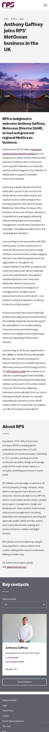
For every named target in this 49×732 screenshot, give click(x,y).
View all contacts (24, 682)
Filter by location (9, 599)
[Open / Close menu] (45, 5)
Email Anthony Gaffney (14, 662)
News (22, 19)
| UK (15, 669)
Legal (4, 705)
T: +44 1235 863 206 (11, 658)
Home (6, 19)
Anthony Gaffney (16, 648)
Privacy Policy (7, 710)
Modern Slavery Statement (13, 721)
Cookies (5, 715)
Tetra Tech (6, 726)
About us (14, 19)
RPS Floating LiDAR (15, 371)
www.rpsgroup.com (16, 566)
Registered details (9, 700)
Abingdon (9, 669)
